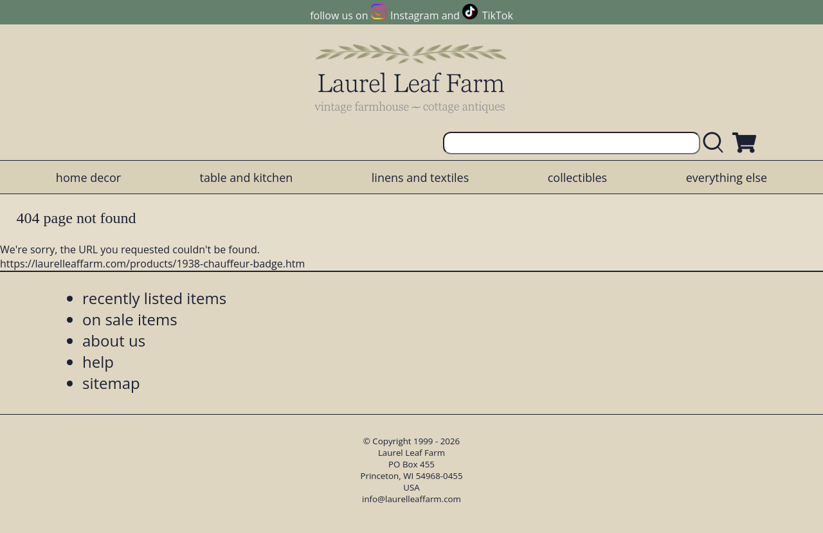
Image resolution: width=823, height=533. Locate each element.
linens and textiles (420, 177)
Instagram (414, 15)
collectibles (577, 177)
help (98, 361)
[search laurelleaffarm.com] (716, 143)
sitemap (111, 382)
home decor (88, 177)
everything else (726, 177)
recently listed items (154, 298)
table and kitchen (246, 177)
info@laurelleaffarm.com (411, 499)
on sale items (129, 319)
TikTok (497, 15)
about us (113, 340)
